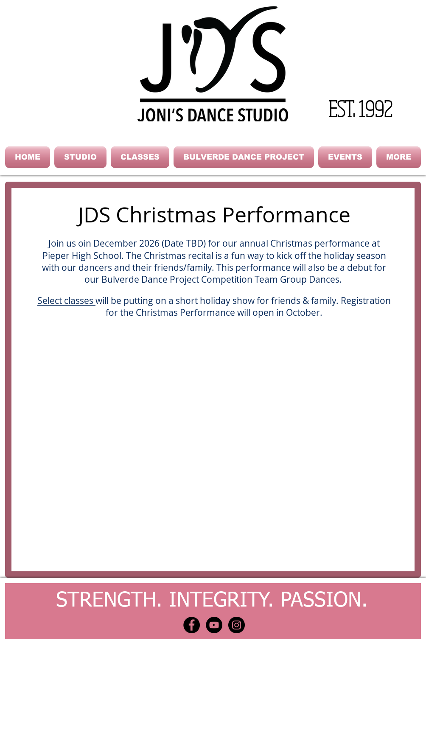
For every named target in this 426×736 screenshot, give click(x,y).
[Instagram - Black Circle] (236, 625)
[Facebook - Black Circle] (191, 625)
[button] (80, 157)
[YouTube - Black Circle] (214, 625)
